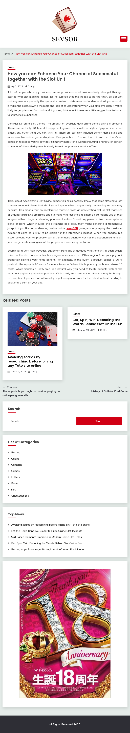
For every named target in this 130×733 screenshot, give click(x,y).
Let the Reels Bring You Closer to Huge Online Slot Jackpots (46, 531)
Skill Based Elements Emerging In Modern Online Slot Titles (46, 537)
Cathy (31, 86)
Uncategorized (20, 495)
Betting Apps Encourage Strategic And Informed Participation (48, 549)
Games (15, 471)
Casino (11, 67)
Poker (14, 483)
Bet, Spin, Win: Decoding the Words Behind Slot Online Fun (97, 321)
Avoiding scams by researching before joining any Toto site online (30, 361)
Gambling (16, 464)
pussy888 (72, 228)
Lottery (15, 477)
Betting (15, 452)
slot (13, 489)
